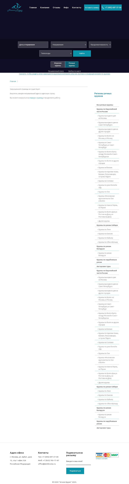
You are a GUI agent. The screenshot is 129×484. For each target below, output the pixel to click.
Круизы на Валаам (105, 167)
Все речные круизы (105, 105)
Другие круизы (104, 221)
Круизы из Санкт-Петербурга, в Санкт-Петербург (106, 145)
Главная (33, 7)
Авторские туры (104, 266)
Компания (44, 7)
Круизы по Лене (105, 229)
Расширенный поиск (56, 71)
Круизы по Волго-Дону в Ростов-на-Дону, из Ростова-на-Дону (108, 214)
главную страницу (36, 98)
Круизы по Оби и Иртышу (108, 242)
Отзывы (56, 7)
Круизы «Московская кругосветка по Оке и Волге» (107, 198)
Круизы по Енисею (106, 234)
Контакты (76, 7)
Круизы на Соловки (106, 181)
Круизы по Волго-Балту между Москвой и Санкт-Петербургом (108, 154)
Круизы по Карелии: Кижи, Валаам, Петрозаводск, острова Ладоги (108, 174)
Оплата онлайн (101, 458)
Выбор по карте (74, 71)
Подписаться (75, 471)
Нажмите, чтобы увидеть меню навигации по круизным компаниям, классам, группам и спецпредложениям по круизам (64, 74)
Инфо (66, 7)
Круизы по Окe (104, 192)
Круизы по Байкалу (106, 238)
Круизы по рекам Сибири (107, 225)
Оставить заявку (92, 8)
